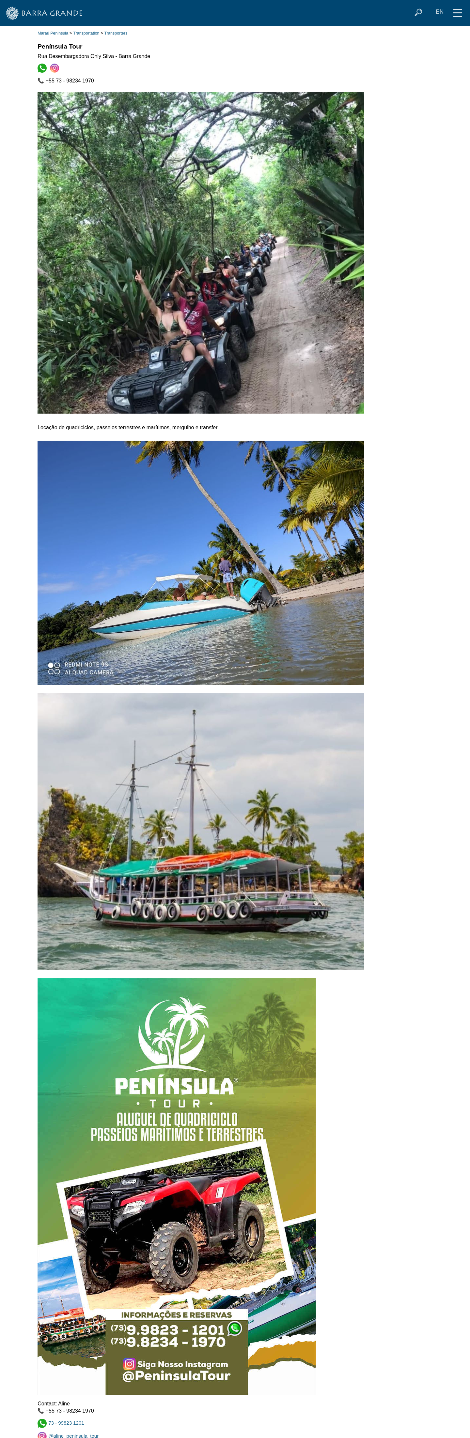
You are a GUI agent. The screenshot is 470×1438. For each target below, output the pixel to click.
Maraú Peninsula (53, 33)
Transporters (115, 33)
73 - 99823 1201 (61, 1423)
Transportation (86, 33)
